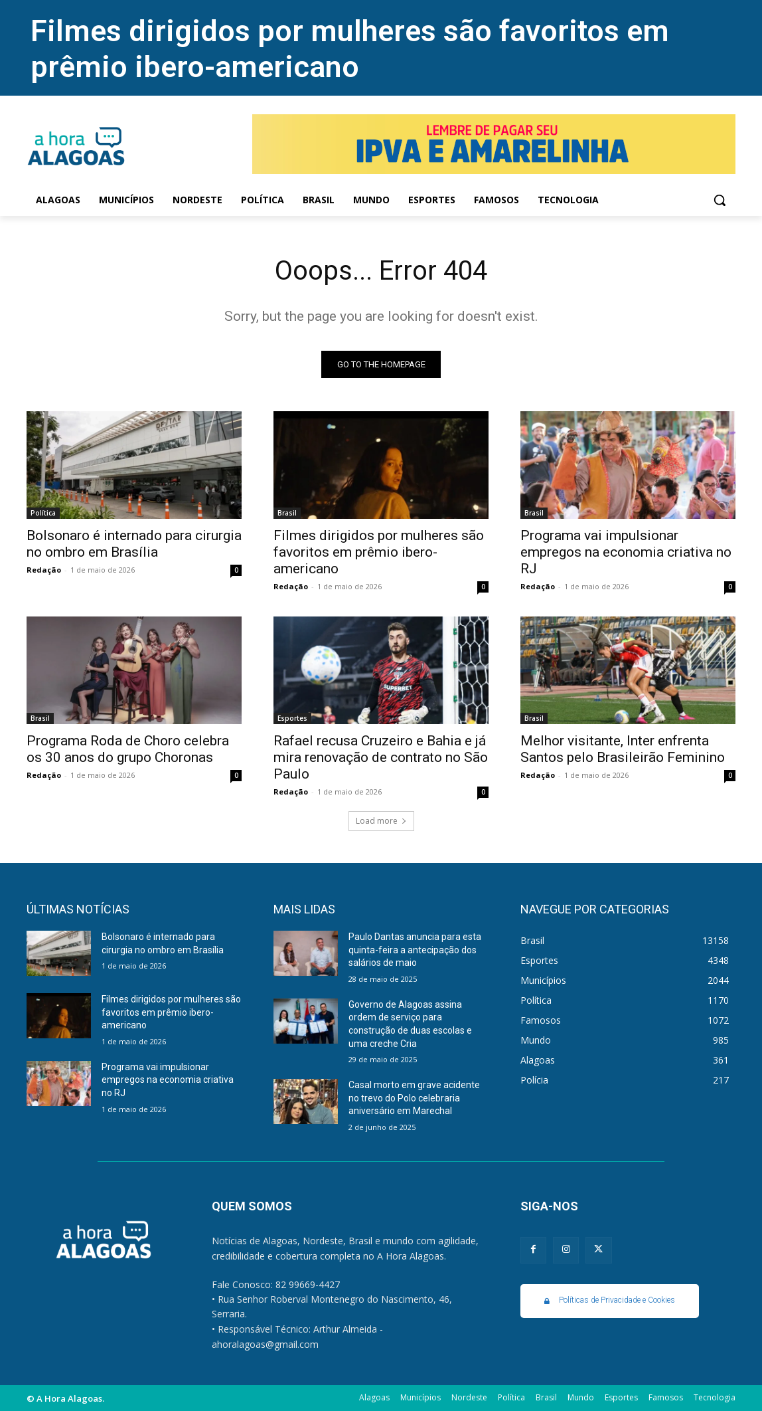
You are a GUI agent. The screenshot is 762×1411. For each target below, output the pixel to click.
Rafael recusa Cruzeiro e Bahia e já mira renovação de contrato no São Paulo (380, 757)
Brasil (287, 512)
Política (43, 512)
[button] (719, 200)
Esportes (292, 718)
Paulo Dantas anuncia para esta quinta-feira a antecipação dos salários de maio (414, 949)
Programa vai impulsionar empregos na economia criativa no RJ (625, 552)
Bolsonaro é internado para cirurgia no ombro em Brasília (134, 543)
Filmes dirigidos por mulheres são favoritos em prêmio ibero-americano (350, 48)
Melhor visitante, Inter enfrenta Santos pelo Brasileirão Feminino (622, 749)
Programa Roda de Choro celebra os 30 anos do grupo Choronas (128, 749)
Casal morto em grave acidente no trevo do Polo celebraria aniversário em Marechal (414, 1098)
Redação (44, 570)
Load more (381, 820)
